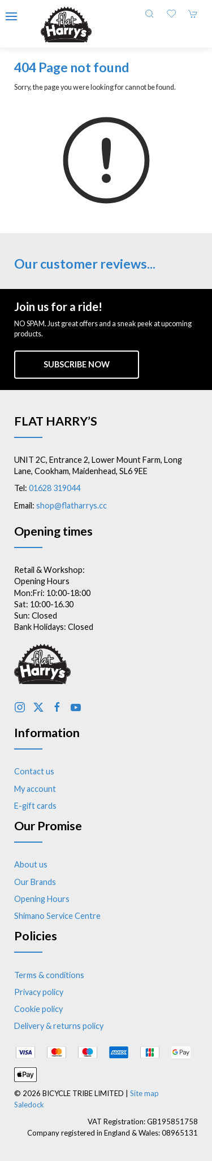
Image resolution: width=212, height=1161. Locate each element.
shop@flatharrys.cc (71, 505)
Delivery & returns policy (58, 1026)
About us (30, 864)
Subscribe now (77, 364)
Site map (144, 1093)
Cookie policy (38, 1009)
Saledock (29, 1104)
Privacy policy (38, 992)
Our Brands (35, 882)
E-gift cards (35, 805)
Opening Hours (42, 899)
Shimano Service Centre (57, 916)
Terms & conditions (49, 975)
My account (35, 789)
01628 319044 (54, 488)
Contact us (34, 771)
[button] (11, 16)
